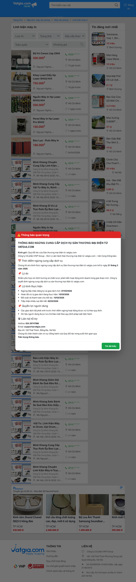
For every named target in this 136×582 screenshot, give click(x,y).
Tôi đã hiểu (110, 345)
